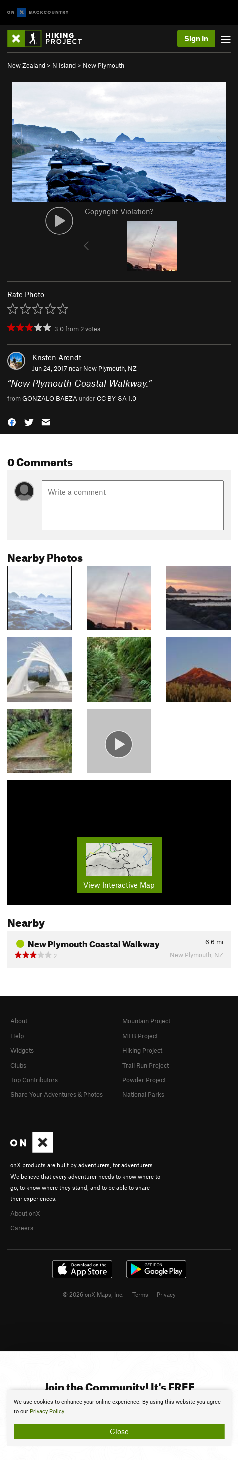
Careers (21, 1228)
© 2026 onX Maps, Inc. (93, 1294)
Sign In (196, 38)
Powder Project (144, 1080)
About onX (25, 1213)
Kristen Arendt (56, 357)
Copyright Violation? (119, 211)
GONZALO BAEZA (49, 398)
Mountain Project (146, 1021)
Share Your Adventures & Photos (56, 1094)
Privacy (166, 1294)
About (18, 1021)
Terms (140, 1294)
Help (17, 1036)
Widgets (22, 1050)
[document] (119, 1418)
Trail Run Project (145, 1065)
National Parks (143, 1094)
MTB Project (140, 1036)
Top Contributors (34, 1080)
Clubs (18, 1065)
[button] (11, 421)
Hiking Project (142, 1050)
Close (119, 1431)
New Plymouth (103, 65)
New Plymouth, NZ (110, 368)
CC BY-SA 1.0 (116, 398)
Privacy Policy (47, 1411)
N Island (64, 65)
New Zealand (26, 65)
